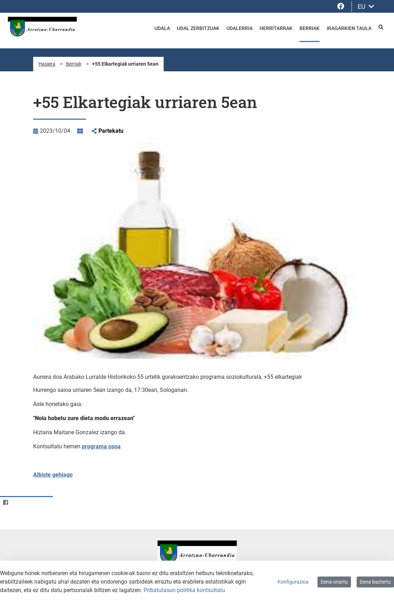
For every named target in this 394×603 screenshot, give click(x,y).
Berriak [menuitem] (309, 28)
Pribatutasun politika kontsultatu (184, 590)
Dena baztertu (375, 582)
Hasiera (46, 64)
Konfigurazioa (293, 582)
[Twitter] (19, 502)
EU (366, 6)
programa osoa (101, 446)
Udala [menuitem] (162, 28)
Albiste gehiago (53, 474)
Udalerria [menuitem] (239, 28)
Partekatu (110, 130)
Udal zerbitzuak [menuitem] (198, 28)
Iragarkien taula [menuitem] (349, 28)
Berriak (73, 64)
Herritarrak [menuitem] (276, 28)
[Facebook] (5, 502)
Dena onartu (334, 582)
